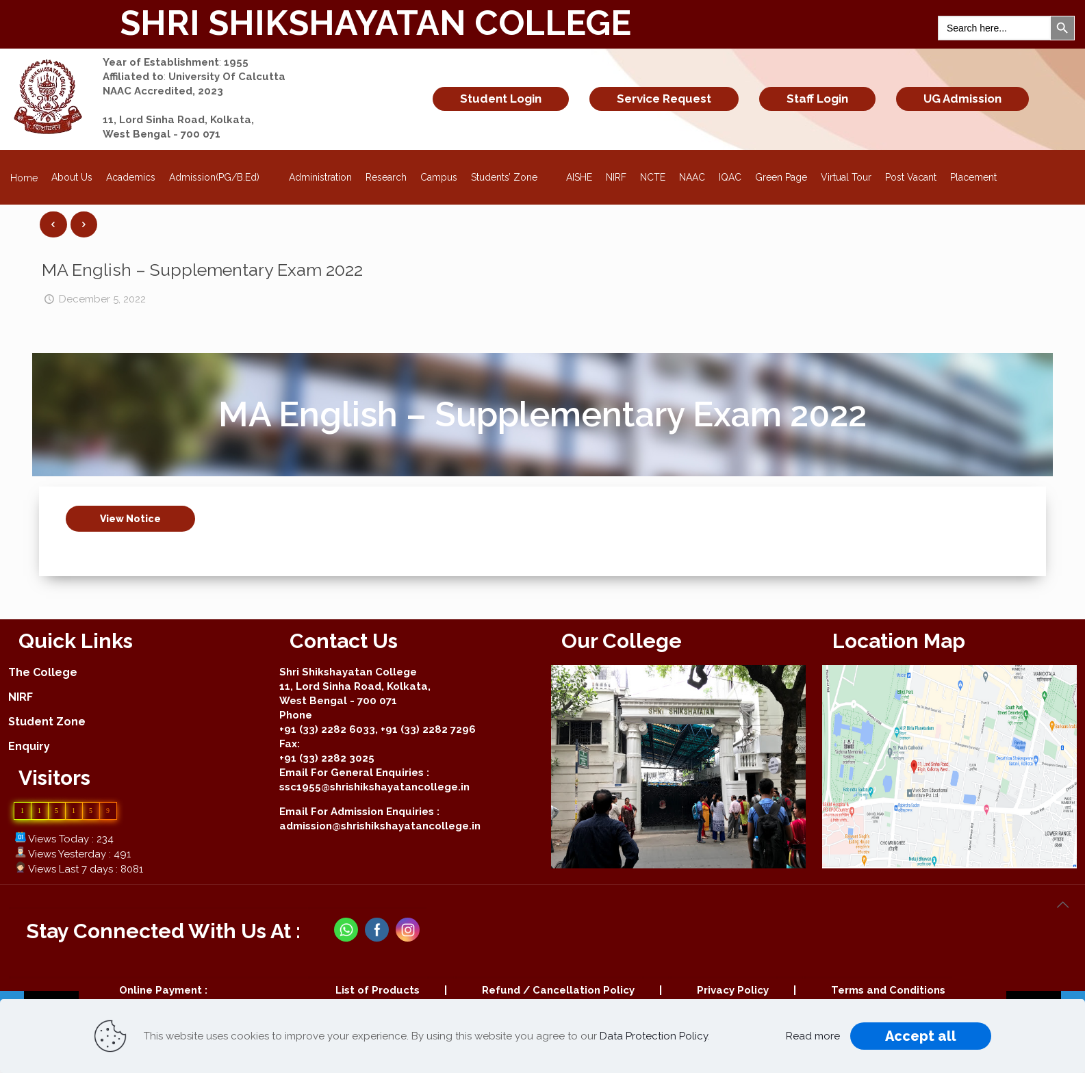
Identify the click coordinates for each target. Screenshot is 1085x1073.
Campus (438, 177)
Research (386, 177)
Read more (813, 1036)
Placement (973, 177)
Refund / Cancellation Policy (558, 990)
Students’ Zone (512, 173)
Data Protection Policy (654, 1036)
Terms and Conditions (888, 990)
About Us (71, 177)
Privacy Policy (733, 990)
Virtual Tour (846, 177)
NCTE (652, 177)
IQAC (730, 177)
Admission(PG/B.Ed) (222, 173)
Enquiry (29, 746)
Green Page (781, 177)
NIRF (616, 177)
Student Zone (47, 721)
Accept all (920, 1036)
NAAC (692, 177)
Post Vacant (910, 177)
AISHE (579, 177)
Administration (320, 177)
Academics (130, 177)
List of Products (377, 990)
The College (42, 672)
